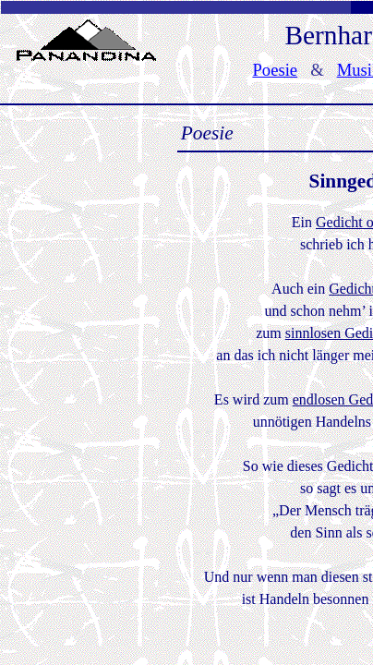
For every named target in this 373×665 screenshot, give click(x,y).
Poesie (274, 69)
